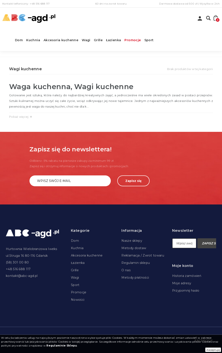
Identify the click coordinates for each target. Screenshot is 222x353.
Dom (19, 40)
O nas (126, 270)
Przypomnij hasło (185, 291)
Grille (98, 40)
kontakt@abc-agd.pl (22, 276)
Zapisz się (133, 181)
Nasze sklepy (131, 241)
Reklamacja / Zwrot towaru (142, 255)
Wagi (86, 40)
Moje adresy (181, 283)
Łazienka (113, 40)
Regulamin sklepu (135, 263)
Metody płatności (135, 277)
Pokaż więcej (19, 116)
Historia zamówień (186, 276)
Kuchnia (33, 40)
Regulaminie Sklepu (61, 345)
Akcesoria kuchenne (61, 40)
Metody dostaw (133, 248)
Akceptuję (213, 349)
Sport (149, 40)
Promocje (132, 40)
